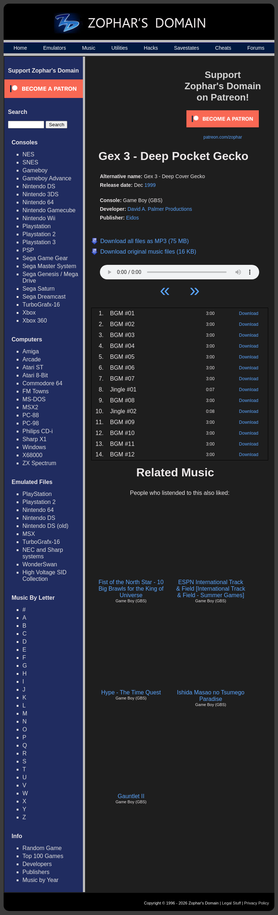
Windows (34, 447)
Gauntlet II (131, 796)
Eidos (132, 218)
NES (28, 154)
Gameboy (34, 170)
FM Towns (35, 391)
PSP (28, 250)
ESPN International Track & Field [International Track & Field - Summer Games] (210, 588)
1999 (150, 185)
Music (89, 48)
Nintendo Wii (38, 218)
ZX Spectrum (39, 463)
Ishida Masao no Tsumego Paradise (210, 695)
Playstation (36, 226)
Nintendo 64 (38, 202)
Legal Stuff (231, 903)
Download (248, 313)
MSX (28, 534)
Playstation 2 (39, 234)
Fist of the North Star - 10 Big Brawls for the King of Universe (131, 588)
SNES (30, 162)
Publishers (36, 872)
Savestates (186, 48)
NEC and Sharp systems (42, 553)
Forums (255, 48)
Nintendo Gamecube (49, 210)
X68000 (32, 455)
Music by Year (40, 880)
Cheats (223, 48)
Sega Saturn (38, 289)
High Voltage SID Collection (44, 575)
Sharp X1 (34, 439)
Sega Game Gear (45, 258)
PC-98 (30, 423)
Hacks (151, 48)
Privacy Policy (256, 903)
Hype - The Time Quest (131, 692)
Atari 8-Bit (35, 375)
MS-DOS (34, 399)
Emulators (54, 48)
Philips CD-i (37, 431)
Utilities (119, 48)
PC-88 (30, 415)
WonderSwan (39, 564)
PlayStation (37, 494)
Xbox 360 (34, 320)
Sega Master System (49, 266)
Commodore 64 (42, 383)
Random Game (42, 848)
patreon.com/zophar (222, 137)
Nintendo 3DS (40, 194)
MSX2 (30, 407)
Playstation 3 (39, 242)
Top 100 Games (42, 856)
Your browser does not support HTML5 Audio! (179, 270)
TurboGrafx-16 (41, 304)
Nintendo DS (38, 186)
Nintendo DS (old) (45, 526)
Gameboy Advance (46, 178)
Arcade (31, 359)
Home (20, 48)
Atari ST (32, 367)
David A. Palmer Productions (159, 209)
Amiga (30, 351)
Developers (37, 864)
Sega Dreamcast (44, 297)
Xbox (28, 312)
